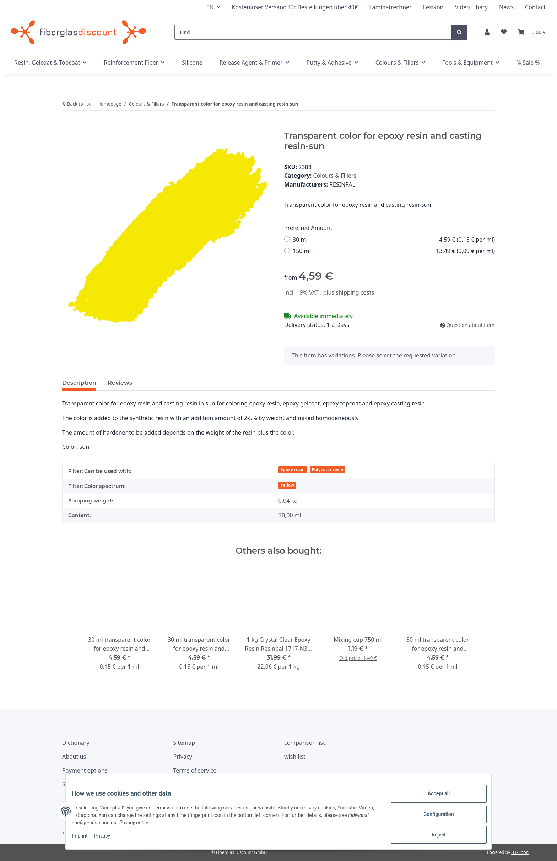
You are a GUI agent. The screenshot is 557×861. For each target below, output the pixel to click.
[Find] (313, 32)
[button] (487, 32)
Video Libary (471, 7)
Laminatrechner (390, 7)
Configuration (433, 817)
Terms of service (195, 770)
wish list (294, 756)
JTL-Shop (520, 852)
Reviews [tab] (120, 383)
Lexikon (433, 7)
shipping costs (355, 292)
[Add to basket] (68, 127)
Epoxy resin (293, 470)
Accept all (433, 799)
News (506, 7)
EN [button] (210, 7)
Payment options (84, 770)
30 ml (394, 239)
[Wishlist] (503, 32)
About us (74, 756)
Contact (535, 7)
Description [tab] (79, 383)
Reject (433, 836)
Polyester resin (327, 470)
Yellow (287, 485)
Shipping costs (81, 784)
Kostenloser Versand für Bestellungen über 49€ (295, 7)
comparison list (304, 743)
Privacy (107, 839)
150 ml (394, 251)
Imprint (85, 839)
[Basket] (531, 32)
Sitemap (184, 743)
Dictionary (76, 743)
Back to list (79, 104)
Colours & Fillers (334, 175)
